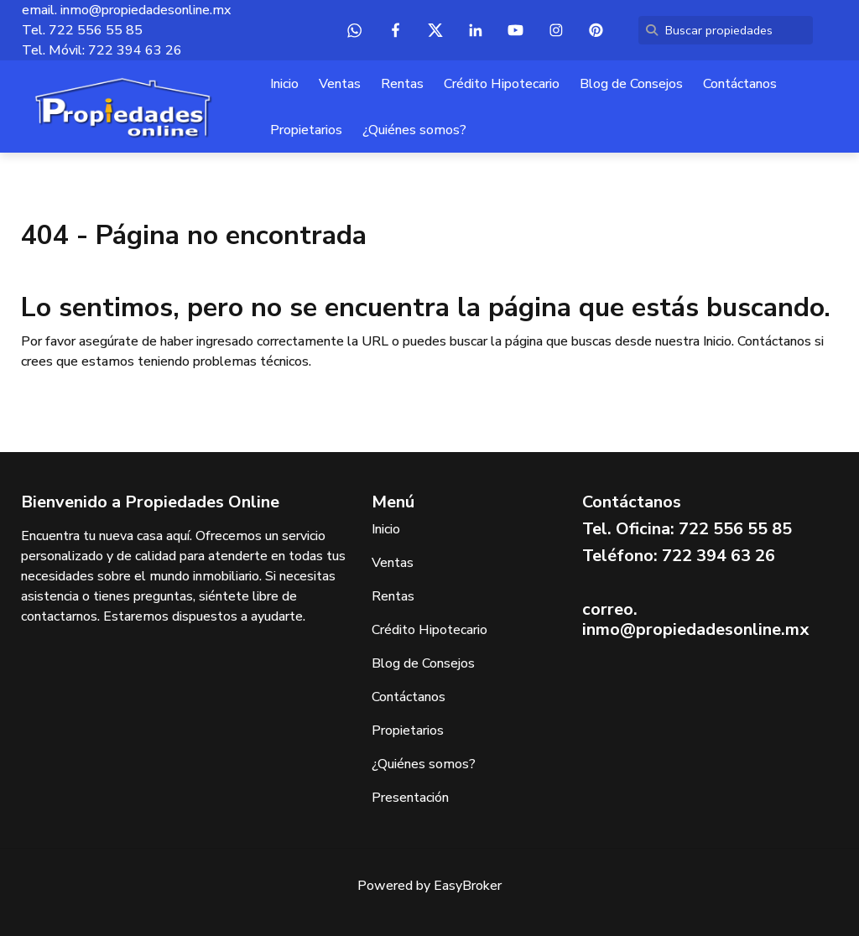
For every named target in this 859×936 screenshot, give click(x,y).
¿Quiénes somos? (414, 130)
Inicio (284, 84)
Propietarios (306, 130)
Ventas (340, 84)
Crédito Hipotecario (502, 84)
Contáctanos (740, 84)
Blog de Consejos (631, 84)
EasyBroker (468, 885)
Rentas (402, 84)
